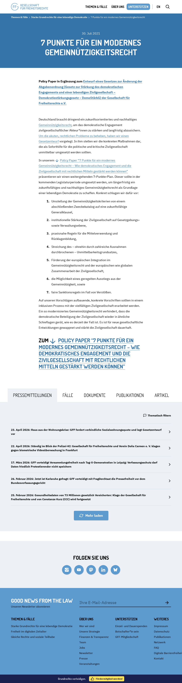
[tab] (32, 395)
